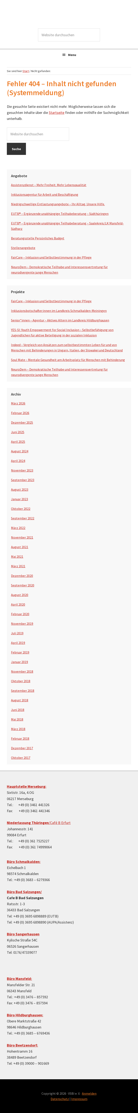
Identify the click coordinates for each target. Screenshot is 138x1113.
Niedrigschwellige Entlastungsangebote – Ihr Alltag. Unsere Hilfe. (58, 204)
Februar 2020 (20, 614)
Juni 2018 (17, 710)
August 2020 (19, 595)
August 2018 (19, 700)
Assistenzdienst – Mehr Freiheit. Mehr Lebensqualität (48, 185)
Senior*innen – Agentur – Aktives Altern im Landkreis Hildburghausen (60, 320)
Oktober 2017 (20, 758)
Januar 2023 (19, 499)
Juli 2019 (17, 633)
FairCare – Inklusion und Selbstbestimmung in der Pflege (51, 257)
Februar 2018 (20, 738)
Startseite (56, 112)
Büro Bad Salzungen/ (24, 891)
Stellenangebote (23, 248)
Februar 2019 (20, 652)
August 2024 (19, 451)
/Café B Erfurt (39, 822)
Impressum (79, 1099)
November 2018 (22, 671)
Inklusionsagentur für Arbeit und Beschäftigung (44, 194)
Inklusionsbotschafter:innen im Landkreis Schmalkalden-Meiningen (59, 311)
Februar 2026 (20, 413)
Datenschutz (60, 1099)
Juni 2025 (17, 432)
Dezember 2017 (22, 748)
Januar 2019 (19, 662)
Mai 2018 (17, 719)
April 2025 (18, 441)
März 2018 (18, 729)
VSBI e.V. (69, 14)
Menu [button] (72, 55)
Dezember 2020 (22, 576)
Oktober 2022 (20, 509)
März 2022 (18, 528)
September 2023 (22, 480)
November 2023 (22, 470)
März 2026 (18, 403)
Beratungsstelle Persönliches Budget (37, 238)
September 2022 (22, 518)
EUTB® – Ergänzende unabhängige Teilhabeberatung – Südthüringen (60, 214)
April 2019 (18, 643)
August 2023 (19, 489)
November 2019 (22, 623)
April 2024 (18, 461)
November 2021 (22, 537)
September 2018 (22, 690)
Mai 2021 (17, 556)
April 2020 (18, 604)
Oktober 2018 (20, 681)
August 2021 (19, 547)
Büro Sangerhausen (23, 934)
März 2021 (18, 566)
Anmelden (89, 1093)
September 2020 (22, 585)
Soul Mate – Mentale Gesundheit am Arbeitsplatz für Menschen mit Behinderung (68, 360)
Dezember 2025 (22, 422)
